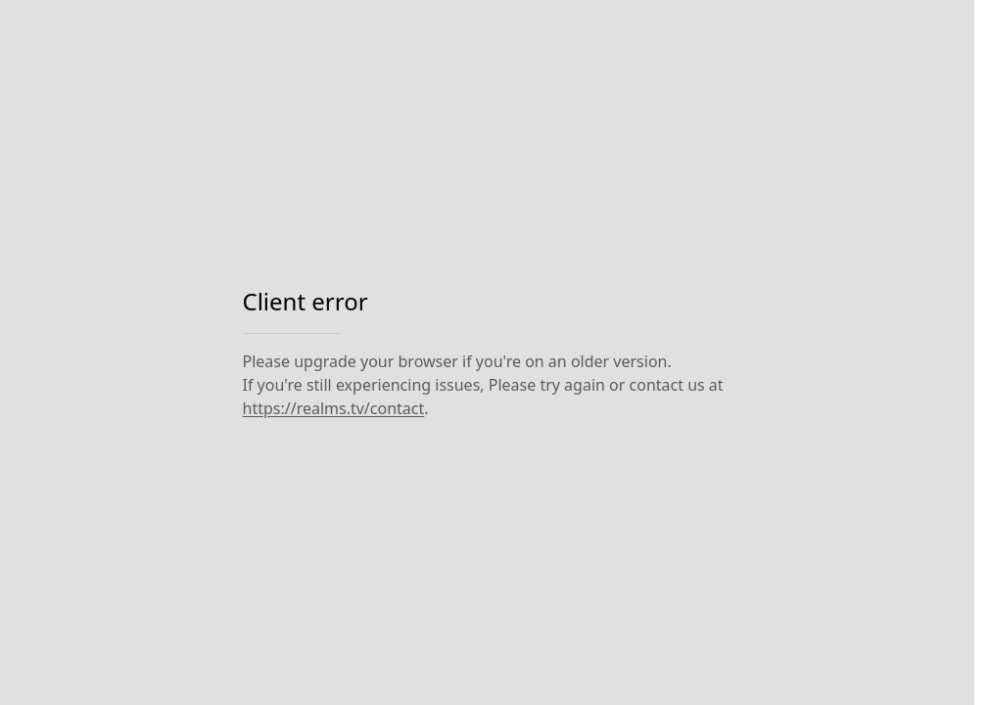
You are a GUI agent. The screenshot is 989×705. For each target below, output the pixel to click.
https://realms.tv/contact (334, 408)
